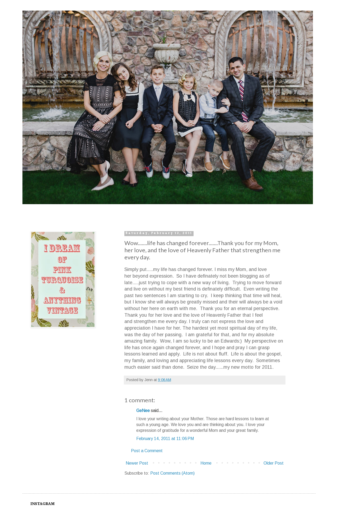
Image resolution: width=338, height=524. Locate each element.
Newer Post (137, 463)
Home (206, 463)
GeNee (143, 410)
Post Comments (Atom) (172, 473)
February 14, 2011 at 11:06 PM (165, 438)
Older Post (274, 463)
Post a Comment (147, 450)
